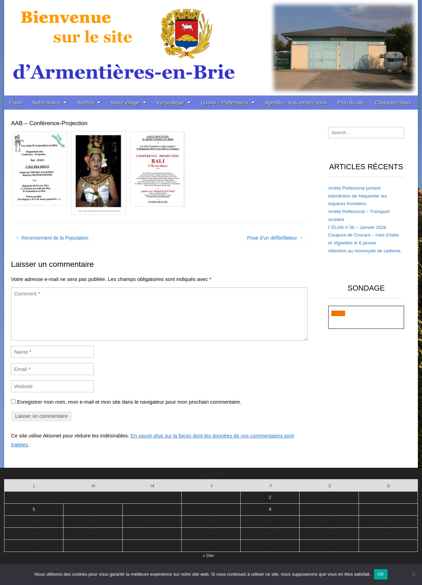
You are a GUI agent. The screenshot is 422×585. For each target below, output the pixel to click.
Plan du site (351, 102)
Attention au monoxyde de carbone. (365, 250)
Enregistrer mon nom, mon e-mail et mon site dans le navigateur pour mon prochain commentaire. (129, 402)
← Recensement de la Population (51, 238)
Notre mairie (46, 102)
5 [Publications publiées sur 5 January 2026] (34, 509)
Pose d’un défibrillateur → (275, 238)
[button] (338, 313)
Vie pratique (170, 102)
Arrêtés (85, 102)
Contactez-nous (393, 102)
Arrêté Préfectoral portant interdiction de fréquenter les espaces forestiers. (357, 195)
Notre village (125, 102)
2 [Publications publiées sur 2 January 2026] (270, 497)
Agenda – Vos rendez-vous (296, 102)
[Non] (413, 574)
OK (381, 574)
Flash (15, 102)
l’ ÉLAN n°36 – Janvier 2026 (357, 227)
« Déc (208, 555)
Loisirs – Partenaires (224, 102)
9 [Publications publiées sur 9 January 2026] (270, 509)
